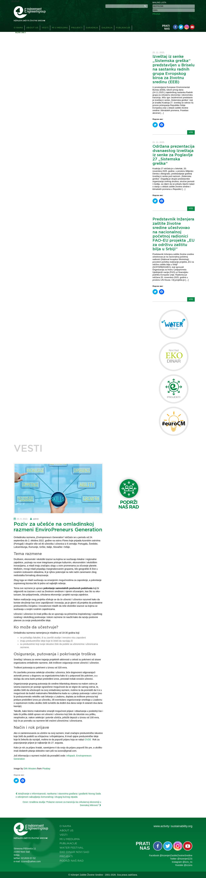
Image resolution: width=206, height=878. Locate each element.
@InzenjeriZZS (184, 858)
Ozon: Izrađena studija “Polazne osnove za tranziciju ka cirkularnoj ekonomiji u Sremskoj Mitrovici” (62, 804)
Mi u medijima (60, 28)
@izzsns (188, 865)
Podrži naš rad (72, 860)
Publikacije (123, 28)
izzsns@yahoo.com (31, 861)
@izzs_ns (187, 862)
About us (32, 28)
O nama (18, 28)
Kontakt (20, 33)
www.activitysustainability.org (173, 826)
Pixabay (46, 768)
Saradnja (92, 28)
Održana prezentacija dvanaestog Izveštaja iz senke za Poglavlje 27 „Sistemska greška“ (174, 155)
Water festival (72, 847)
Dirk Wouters (30, 768)
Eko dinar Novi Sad (74, 852)
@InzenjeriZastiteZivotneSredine (176, 855)
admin (36, 519)
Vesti (45, 28)
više (191, 132)
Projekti (76, 28)
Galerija (106, 28)
